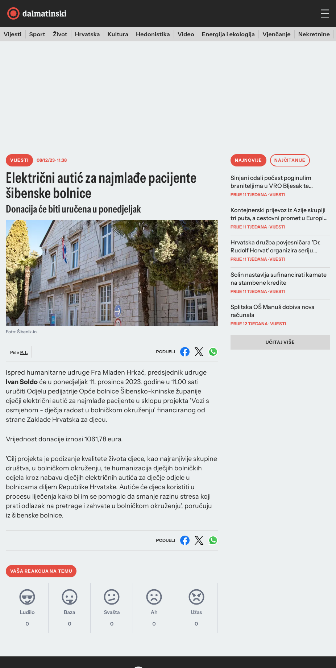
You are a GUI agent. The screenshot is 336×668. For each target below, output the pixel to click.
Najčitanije (290, 160)
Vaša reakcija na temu (41, 571)
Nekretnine (314, 34)
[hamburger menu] (325, 13)
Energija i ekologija (228, 34)
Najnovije (248, 160)
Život (60, 34)
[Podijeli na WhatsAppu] (213, 351)
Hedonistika (153, 34)
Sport (37, 34)
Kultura (118, 34)
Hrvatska (87, 34)
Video (186, 34)
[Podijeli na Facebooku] (185, 351)
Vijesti (13, 34)
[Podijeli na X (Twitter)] (199, 351)
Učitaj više (280, 342)
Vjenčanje (276, 34)
